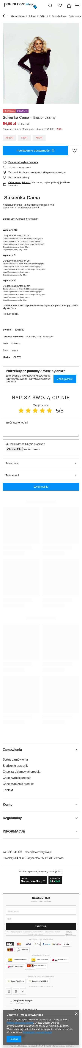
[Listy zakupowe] (59, 5)
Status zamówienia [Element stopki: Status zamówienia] (15, 759)
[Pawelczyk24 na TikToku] (23, 992)
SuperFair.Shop (16, 981)
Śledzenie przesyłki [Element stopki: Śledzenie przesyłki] (15, 765)
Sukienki (44, 16)
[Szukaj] (50, 5)
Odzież (32, 16)
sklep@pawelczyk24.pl (38, 852)
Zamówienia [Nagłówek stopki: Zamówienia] (12, 750)
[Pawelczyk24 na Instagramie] (9, 992)
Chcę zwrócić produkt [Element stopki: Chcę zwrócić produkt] (17, 777)
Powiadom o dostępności (35, 150)
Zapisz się (41, 926)
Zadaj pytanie (65, 378)
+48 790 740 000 (13, 852)
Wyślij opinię (41, 486)
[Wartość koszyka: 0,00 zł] (69, 5)
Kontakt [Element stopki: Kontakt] (8, 790)
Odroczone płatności (19, 182)
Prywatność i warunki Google (37, 1032)
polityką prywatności (69, 933)
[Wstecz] (5, 16)
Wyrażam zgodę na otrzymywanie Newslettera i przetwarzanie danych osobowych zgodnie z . (41, 933)
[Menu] (78, 5)
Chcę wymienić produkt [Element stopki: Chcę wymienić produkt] (18, 784)
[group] (41, 80)
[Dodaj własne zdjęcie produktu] (30, 449)
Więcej (47, 336)
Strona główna (17, 16)
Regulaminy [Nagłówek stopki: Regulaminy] (12, 818)
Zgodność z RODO (38, 981)
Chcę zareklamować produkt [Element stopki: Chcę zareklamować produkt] (21, 771)
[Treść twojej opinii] (41, 427)
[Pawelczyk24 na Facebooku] (16, 992)
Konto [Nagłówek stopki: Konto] (7, 804)
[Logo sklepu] (20, 5)
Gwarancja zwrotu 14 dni (25, 1009)
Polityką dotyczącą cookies (20, 1023)
